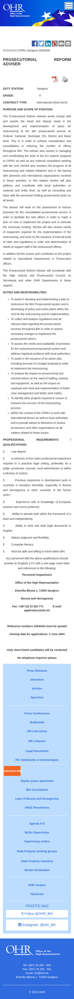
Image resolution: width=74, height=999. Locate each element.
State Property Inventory (37, 861)
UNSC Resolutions (37, 807)
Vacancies (37, 894)
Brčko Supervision (37, 832)
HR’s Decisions (37, 731)
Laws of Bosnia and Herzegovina (37, 798)
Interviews (37, 679)
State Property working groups (37, 851)
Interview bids (12, 771)
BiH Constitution (37, 789)
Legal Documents (37, 751)
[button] (69, 5)
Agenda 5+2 (37, 823)
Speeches (37, 697)
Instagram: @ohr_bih (36, 925)
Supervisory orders (37, 841)
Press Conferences (37, 713)
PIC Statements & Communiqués (37, 759)
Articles (37, 688)
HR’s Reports (37, 741)
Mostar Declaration (36, 870)
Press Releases (37, 670)
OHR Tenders (37, 885)
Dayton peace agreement (37, 780)
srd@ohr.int (41, 973)
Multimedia (37, 722)
